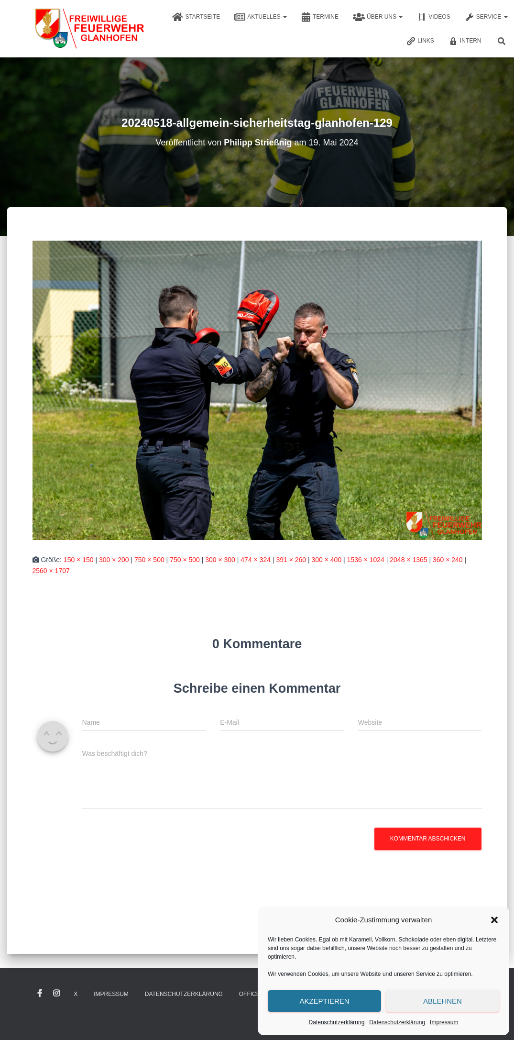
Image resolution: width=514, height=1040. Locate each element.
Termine (320, 17)
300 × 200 (114, 560)
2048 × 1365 (408, 560)
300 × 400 (327, 560)
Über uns (378, 17)
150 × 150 (79, 560)
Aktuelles (260, 17)
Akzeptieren (324, 1001)
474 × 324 (256, 560)
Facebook (40, 994)
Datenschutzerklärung (337, 1022)
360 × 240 (448, 560)
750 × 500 (149, 560)
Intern (464, 41)
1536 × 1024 (365, 560)
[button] (494, 920)
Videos (433, 17)
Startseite (196, 17)
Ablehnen (442, 1001)
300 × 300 (220, 560)
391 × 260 (291, 560)
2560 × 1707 (51, 571)
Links (420, 41)
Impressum (444, 1022)
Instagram (56, 994)
